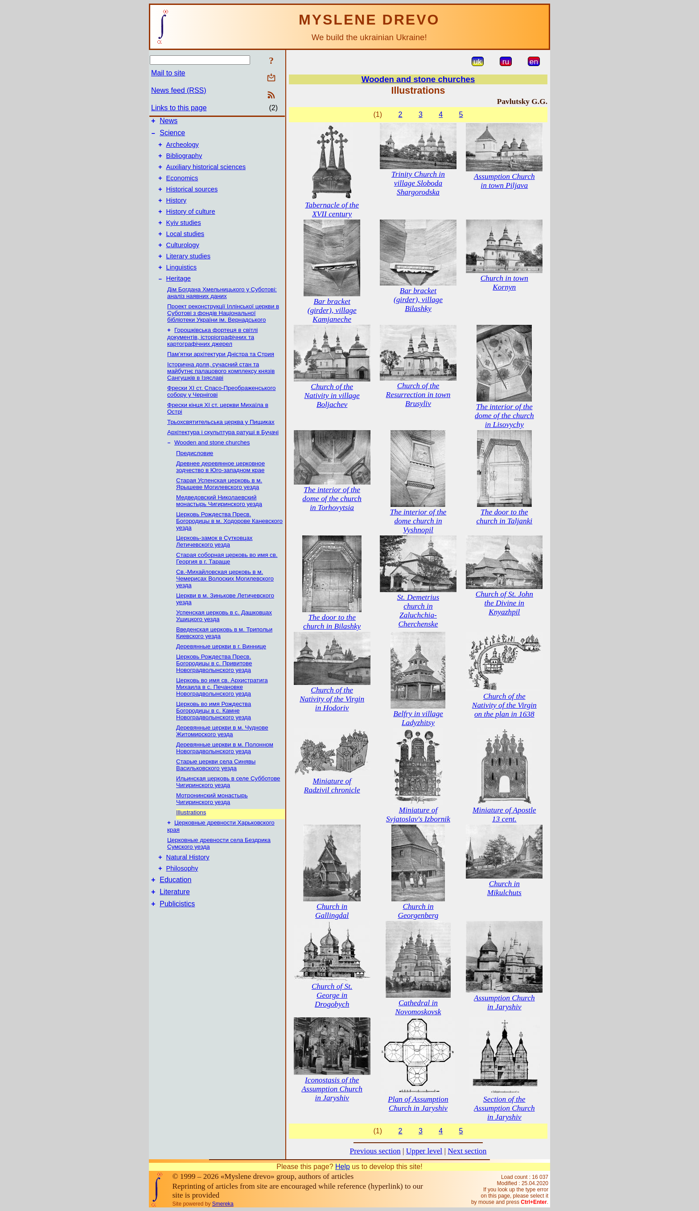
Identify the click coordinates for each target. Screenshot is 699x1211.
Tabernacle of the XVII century (332, 209)
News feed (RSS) (178, 90)
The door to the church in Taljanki (504, 516)
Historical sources (192, 198)
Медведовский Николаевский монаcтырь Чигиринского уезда (219, 522)
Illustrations (191, 834)
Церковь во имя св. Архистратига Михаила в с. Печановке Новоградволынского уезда (222, 709)
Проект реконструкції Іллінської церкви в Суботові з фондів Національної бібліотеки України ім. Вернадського (223, 333)
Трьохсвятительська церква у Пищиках (221, 443)
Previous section (375, 1151)
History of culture (190, 223)
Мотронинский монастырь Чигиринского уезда (212, 820)
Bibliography (184, 161)
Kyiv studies (183, 236)
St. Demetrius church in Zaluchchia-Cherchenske (418, 610)
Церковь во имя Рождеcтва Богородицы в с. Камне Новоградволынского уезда (213, 732)
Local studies (185, 248)
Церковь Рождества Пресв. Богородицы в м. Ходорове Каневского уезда (229, 543)
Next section (467, 1151)
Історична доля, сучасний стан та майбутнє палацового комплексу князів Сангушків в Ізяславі (221, 392)
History (176, 211)
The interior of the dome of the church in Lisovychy (504, 415)
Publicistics (177, 933)
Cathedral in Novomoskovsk (418, 1007)
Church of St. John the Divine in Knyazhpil (504, 603)
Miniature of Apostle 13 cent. (504, 814)
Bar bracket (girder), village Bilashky (418, 299)
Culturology (182, 261)
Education (175, 906)
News (168, 122)
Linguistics (181, 286)
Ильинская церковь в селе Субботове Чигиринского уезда (228, 803)
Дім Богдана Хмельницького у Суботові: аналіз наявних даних (222, 312)
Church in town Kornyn (504, 282)
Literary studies (188, 273)
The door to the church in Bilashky (332, 621)
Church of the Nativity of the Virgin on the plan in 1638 (504, 705)
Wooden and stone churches (212, 464)
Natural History (188, 881)
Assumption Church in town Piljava (504, 181)
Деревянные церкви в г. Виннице (221, 668)
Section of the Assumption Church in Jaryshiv (504, 1108)
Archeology (182, 148)
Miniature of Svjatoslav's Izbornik (418, 814)
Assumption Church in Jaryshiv (504, 1002)
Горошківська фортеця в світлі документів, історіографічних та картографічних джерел (212, 358)
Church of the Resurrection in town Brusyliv (418, 395)
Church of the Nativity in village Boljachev (332, 395)
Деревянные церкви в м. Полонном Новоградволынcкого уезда (224, 769)
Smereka (223, 1204)
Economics (182, 186)
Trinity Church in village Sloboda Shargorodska (418, 183)
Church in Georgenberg (418, 911)
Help (342, 1166)
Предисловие (194, 475)
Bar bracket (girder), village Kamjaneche (332, 310)
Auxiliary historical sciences (206, 173)
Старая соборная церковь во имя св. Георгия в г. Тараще (227, 580)
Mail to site (168, 73)
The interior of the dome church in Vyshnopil (418, 521)
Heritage (178, 298)
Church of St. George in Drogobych (332, 995)
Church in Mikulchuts (504, 888)
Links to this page (179, 108)
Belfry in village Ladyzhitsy (418, 718)
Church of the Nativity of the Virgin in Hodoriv (332, 699)
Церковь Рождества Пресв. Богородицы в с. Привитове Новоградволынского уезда (214, 685)
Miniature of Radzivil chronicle (332, 785)
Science (172, 135)
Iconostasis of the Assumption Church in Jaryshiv (331, 1089)
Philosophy (182, 893)
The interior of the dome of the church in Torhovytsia (332, 498)
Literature (175, 920)
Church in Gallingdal (332, 911)
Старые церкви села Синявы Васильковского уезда (215, 786)
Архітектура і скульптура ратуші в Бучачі (223, 453)
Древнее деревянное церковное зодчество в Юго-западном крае (220, 488)
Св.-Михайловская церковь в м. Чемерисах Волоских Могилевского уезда (225, 600)
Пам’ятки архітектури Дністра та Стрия (220, 375)
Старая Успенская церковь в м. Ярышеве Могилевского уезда (219, 505)
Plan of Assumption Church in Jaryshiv (418, 1103)
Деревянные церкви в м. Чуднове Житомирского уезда (222, 752)
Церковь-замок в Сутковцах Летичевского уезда (214, 563)
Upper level (424, 1151)
